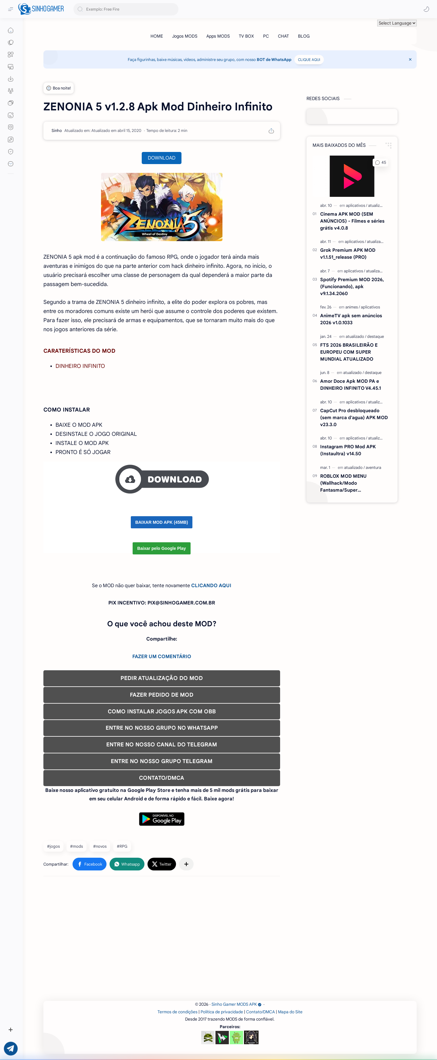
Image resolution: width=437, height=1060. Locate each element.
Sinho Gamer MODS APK (237, 1004)
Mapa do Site (290, 1012)
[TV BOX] (246, 36)
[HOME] (157, 36)
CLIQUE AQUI (309, 59)
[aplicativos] (356, 205)
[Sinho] (57, 130)
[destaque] (375, 336)
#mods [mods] (76, 846)
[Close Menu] (410, 59)
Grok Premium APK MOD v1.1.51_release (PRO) (347, 253)
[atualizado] (377, 205)
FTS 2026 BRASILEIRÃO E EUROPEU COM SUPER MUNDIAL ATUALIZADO (349, 352)
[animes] (352, 307)
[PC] (266, 36)
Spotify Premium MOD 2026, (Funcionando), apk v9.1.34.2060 (352, 286)
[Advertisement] (225, 940)
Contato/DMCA (260, 1012)
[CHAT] (283, 36)
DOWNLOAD (161, 158)
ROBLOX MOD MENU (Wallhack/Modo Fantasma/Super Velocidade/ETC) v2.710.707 (351, 483)
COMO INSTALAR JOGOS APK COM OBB (162, 711)
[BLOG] (304, 36)
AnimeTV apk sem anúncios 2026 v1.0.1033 (351, 319)
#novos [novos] (100, 846)
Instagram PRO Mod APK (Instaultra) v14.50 (348, 450)
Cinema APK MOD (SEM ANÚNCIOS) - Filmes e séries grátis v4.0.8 (352, 221)
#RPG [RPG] (122, 846)
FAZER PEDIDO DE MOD (161, 695)
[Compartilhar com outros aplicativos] (186, 864)
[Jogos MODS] (184, 36)
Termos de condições (178, 1012)
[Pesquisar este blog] (125, 9)
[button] (426, 9)
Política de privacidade (222, 1012)
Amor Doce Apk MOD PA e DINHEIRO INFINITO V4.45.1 (350, 384)
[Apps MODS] (218, 36)
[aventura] (373, 467)
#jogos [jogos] (53, 846)
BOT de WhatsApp (274, 59)
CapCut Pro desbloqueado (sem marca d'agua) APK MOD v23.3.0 (354, 417)
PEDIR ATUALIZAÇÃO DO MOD (161, 678)
